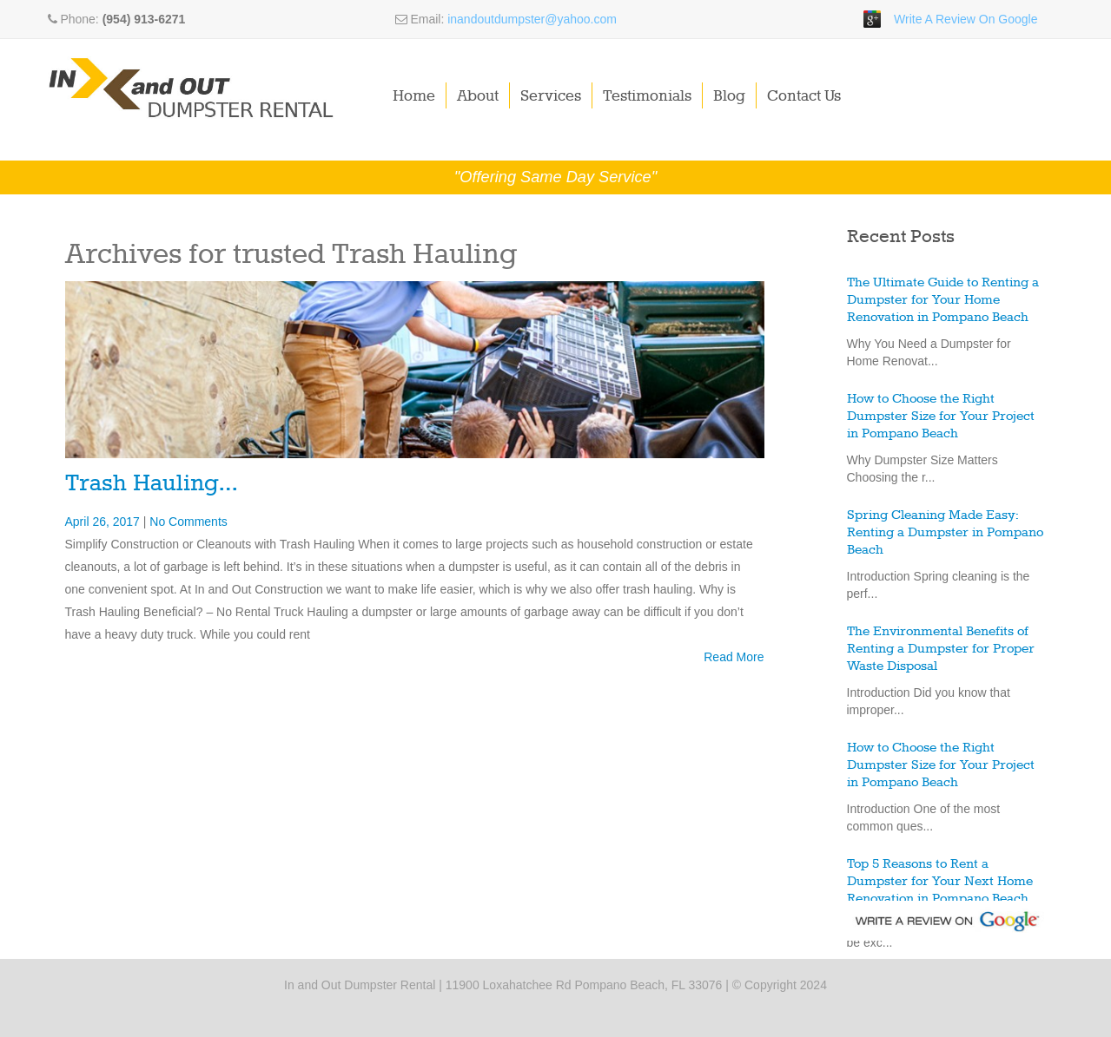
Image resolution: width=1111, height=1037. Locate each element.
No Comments (188, 521)
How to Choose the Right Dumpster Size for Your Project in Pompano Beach (941, 416)
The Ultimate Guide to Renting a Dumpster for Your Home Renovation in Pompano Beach (943, 300)
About (478, 96)
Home (414, 96)
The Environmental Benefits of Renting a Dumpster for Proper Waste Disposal (941, 649)
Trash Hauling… (151, 483)
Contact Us (804, 96)
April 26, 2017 (104, 521)
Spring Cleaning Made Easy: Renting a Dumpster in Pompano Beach (945, 533)
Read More (734, 657)
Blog (729, 96)
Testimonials (647, 96)
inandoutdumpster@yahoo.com (532, 19)
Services (550, 96)
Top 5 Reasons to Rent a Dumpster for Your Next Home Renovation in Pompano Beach (940, 882)
